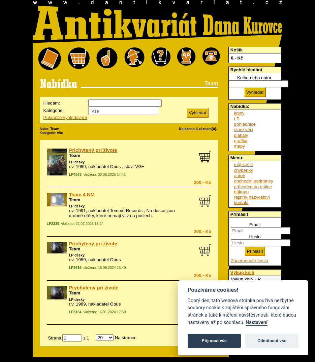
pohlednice (245, 124)
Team (75, 155)
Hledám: (51, 103)
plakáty (241, 135)
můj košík (243, 164)
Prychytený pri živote (94, 287)
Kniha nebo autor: (255, 77)
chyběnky (243, 170)
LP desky (77, 162)
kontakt (241, 202)
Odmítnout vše (271, 340)
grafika (241, 140)
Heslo (254, 236)
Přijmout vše (214, 340)
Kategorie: (53, 110)
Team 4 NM (82, 194)
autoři (239, 175)
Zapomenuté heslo (249, 260)
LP (237, 118)
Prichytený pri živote (93, 150)
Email (254, 224)
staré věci (243, 129)
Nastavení (256, 322)
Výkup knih (242, 272)
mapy (239, 146)
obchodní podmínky (253, 181)
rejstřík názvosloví (252, 197)
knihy (239, 113)
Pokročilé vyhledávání (65, 117)
